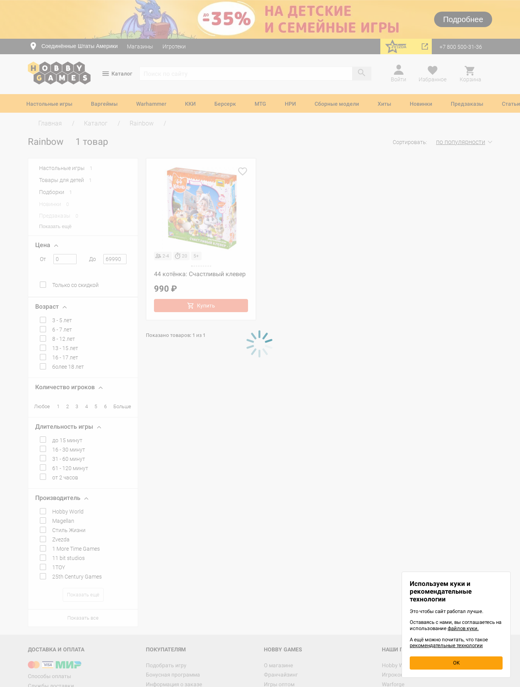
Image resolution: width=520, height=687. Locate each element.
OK (456, 663)
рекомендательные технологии (446, 645)
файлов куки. (463, 628)
